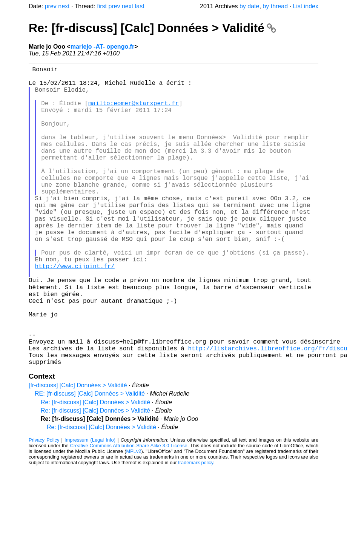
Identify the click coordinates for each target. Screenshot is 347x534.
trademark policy (195, 528)
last (139, 6)
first (102, 6)
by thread (275, 6)
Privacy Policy (44, 505)
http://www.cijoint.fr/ (75, 311)
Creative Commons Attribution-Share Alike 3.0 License (128, 511)
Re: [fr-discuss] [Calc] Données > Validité (152, 28)
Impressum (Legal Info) (89, 505)
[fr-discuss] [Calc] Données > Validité (78, 451)
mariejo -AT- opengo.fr (102, 46)
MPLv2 (133, 517)
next (63, 6)
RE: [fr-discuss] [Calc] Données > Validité (90, 459)
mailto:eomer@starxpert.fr (133, 112)
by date (249, 6)
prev (51, 6)
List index (305, 6)
